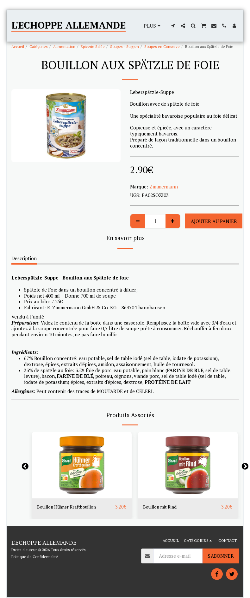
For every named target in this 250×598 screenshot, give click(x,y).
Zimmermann (163, 186)
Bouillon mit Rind (162, 507)
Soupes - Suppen (124, 46)
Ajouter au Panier (214, 221)
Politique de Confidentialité (34, 557)
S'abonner (221, 556)
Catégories (38, 46)
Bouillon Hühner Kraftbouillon (70, 507)
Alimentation (64, 46)
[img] (82, 465)
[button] (173, 25)
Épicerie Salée (93, 46)
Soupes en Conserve (162, 46)
